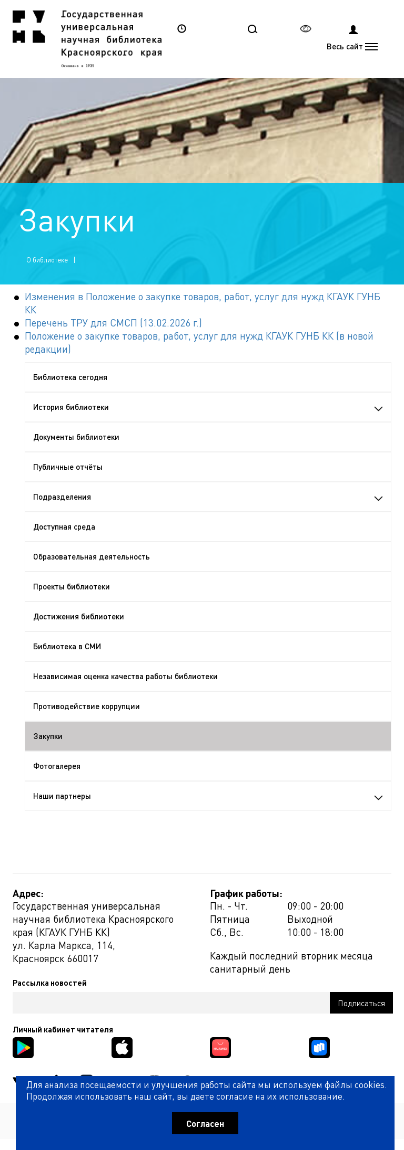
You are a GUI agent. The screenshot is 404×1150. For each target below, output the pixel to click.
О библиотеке (47, 259)
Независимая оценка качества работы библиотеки (125, 676)
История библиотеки (208, 407)
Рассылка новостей (50, 982)
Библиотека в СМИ (67, 646)
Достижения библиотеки (78, 616)
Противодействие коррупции (86, 706)
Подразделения (208, 496)
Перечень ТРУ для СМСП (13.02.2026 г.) (113, 322)
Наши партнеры (208, 795)
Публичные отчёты (68, 466)
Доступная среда (64, 526)
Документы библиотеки (76, 436)
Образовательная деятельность (91, 556)
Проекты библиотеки (71, 586)
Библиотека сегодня (70, 377)
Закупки (48, 736)
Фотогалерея (56, 766)
